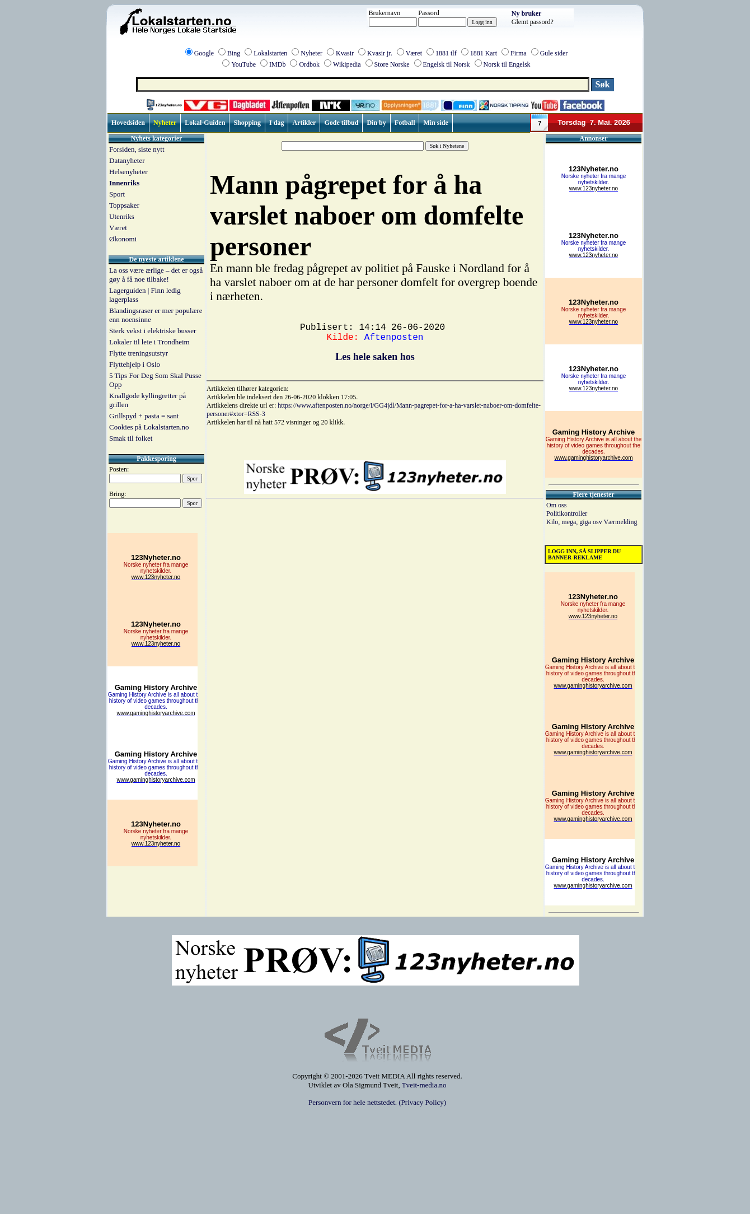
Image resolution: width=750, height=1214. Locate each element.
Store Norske (392, 64)
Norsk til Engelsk (507, 64)
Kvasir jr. (379, 53)
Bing (233, 53)
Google (204, 53)
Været (414, 53)
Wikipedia (347, 64)
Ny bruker (527, 13)
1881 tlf (446, 53)
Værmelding (620, 522)
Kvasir (345, 53)
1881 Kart (483, 53)
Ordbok (309, 64)
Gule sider (554, 53)
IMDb (277, 64)
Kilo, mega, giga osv (574, 522)
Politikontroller (566, 513)
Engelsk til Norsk (446, 64)
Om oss (556, 505)
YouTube (243, 64)
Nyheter (311, 53)
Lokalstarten (270, 53)
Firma (518, 53)
